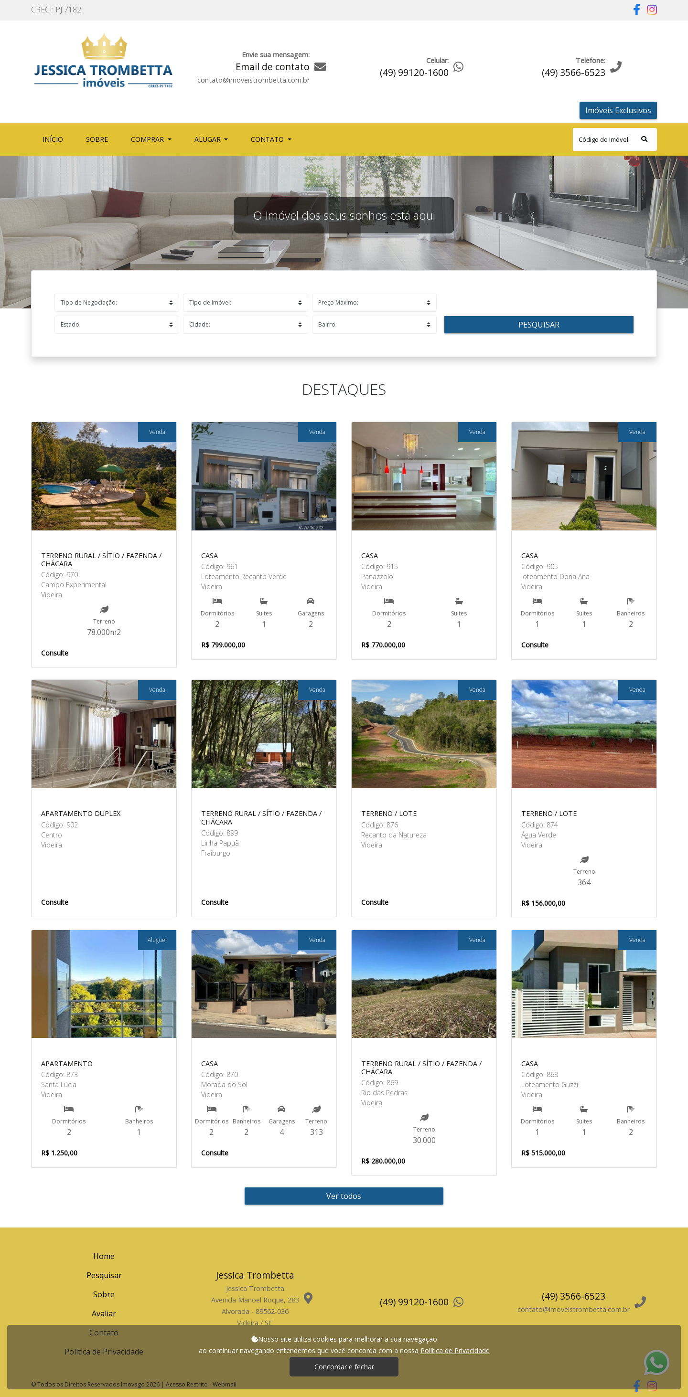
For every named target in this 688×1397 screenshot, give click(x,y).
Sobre (99, 139)
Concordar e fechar (344, 1366)
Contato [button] (268, 139)
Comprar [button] (148, 139)
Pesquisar (538, 324)
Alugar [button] (208, 139)
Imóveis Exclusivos (618, 110)
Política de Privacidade (455, 1350)
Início (55, 139)
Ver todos (343, 1196)
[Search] (615, 139)
